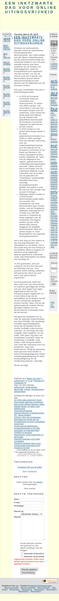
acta (55, 81)
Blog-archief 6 (6, 112)
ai (53, 87)
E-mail (17, 502)
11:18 (30, 381)
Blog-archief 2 (6, 79)
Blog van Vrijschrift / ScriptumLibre (24, 37)
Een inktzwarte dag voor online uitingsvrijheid (31, 7)
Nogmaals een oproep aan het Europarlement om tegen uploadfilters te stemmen (29, 421)
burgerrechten (31, 387)
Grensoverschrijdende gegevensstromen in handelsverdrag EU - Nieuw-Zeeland (29, 413)
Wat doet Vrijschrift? (6, 47)
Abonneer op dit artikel (34, 561)
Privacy (54, 195)
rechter (54, 202)
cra (52, 117)
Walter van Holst (33, 378)
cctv (52, 113)
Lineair (39, 482)
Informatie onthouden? (34, 558)
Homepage (19, 506)
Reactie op (18, 511)
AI (51, 87)
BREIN (53, 103)
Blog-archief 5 (6, 104)
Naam (16, 499)
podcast (54, 188)
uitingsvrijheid (19, 392)
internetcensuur (37, 389)
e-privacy (54, 138)
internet (54, 154)
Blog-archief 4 (6, 96)
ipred (53, 159)
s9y (17, 590)
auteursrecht (19, 387)
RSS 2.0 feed (52, 304)
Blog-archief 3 (6, 87)
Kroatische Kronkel (22, 448)
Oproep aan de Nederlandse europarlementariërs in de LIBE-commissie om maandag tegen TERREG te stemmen (27, 429)
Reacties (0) (39, 381)
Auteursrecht (19, 381)
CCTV (53, 115)
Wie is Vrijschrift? (6, 56)
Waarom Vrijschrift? (6, 40)
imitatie (54, 152)
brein (53, 100)
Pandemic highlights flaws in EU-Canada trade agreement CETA (27, 444)
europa (27, 389)
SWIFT (53, 214)
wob (52, 247)
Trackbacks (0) (20, 383)
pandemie (55, 177)
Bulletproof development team (41, 590)
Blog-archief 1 (6, 70)
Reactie (17, 517)
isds (54, 162)
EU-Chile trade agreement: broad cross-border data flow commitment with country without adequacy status (29, 402)
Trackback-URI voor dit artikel (29, 467)
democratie (18, 389)
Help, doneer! (6, 63)
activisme (55, 85)
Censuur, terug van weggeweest (27, 417)
